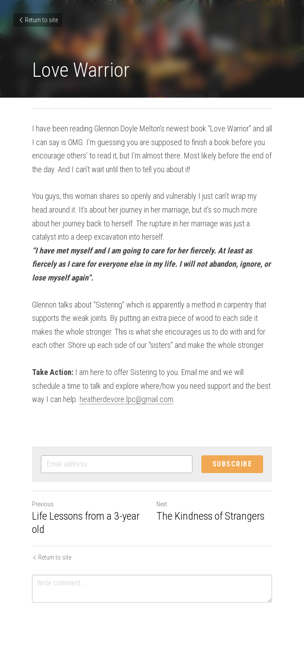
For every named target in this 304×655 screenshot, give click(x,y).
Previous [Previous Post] (43, 504)
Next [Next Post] (161, 504)
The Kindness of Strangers (210, 516)
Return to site (38, 20)
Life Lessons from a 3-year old (86, 523)
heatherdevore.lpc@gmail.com (126, 399)
